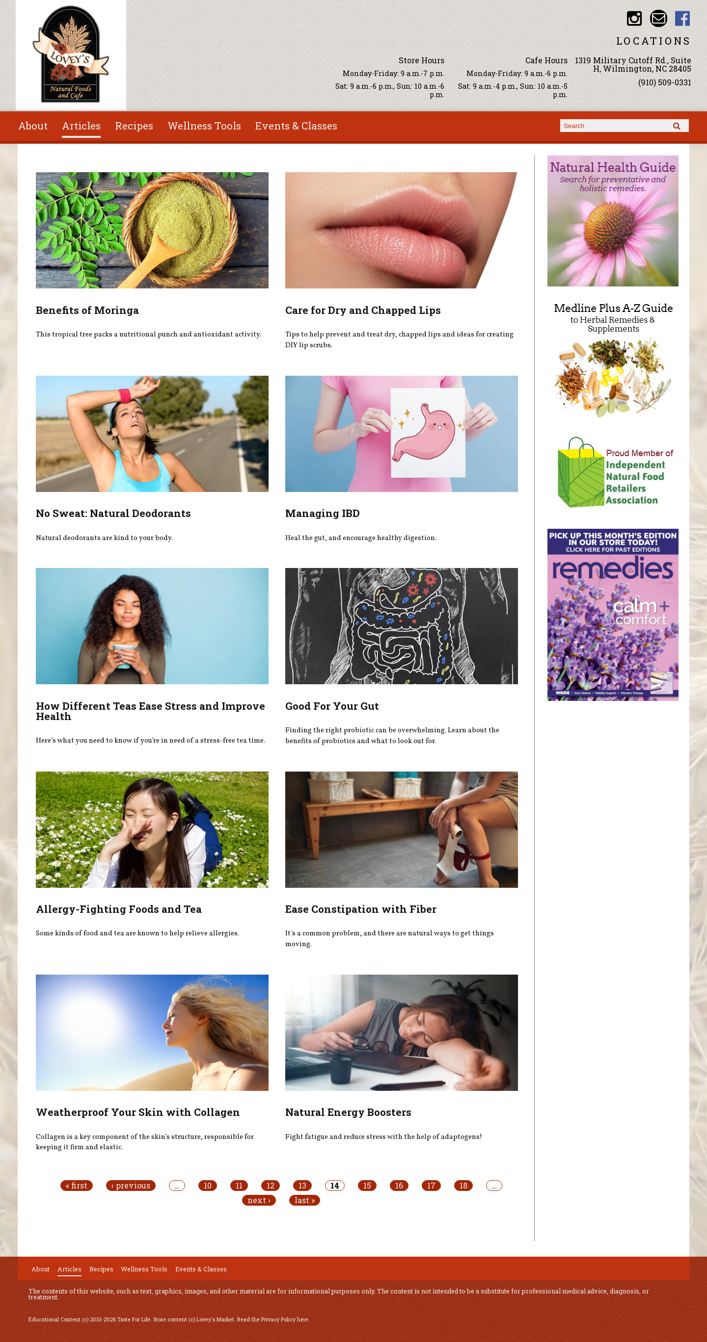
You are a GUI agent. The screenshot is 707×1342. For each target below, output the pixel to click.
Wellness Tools (204, 125)
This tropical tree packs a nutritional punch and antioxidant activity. (148, 334)
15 (367, 1185)
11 (239, 1185)
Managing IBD (322, 513)
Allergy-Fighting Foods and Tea (119, 909)
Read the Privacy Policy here (272, 1319)
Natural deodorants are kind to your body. (104, 538)
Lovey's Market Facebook (682, 18)
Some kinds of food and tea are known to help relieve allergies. (137, 933)
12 (270, 1185)
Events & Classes (296, 125)
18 (463, 1185)
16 (399, 1185)
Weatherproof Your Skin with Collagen (138, 1112)
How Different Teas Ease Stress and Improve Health (150, 711)
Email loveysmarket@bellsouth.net (658, 18)
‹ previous (130, 1185)
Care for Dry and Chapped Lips (363, 310)
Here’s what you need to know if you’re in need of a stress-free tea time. (150, 741)
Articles (81, 125)
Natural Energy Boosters (348, 1112)
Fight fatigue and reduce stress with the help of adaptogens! (383, 1137)
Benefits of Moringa (87, 310)
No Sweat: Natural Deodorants (113, 513)
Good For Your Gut (332, 706)
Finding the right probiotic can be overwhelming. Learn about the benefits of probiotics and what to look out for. (392, 735)
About (33, 125)
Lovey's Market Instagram (634, 18)
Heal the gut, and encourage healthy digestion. (360, 538)
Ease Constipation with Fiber (360, 909)
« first (76, 1185)
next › (259, 1200)
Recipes (134, 125)
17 (431, 1185)
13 (302, 1185)
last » (305, 1200)
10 (208, 1185)
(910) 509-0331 (664, 82)
